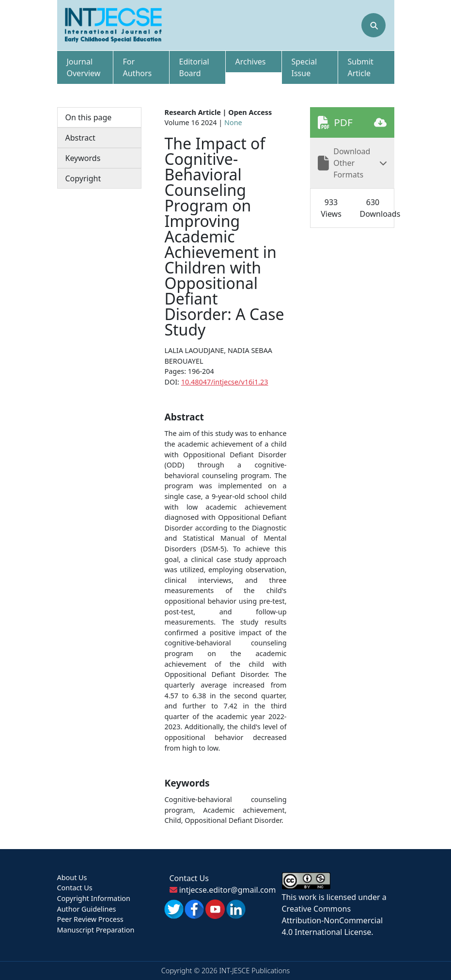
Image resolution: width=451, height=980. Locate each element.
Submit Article (360, 67)
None (233, 122)
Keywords (83, 158)
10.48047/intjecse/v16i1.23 (224, 381)
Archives (250, 61)
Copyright (83, 178)
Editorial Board (194, 67)
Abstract (80, 137)
